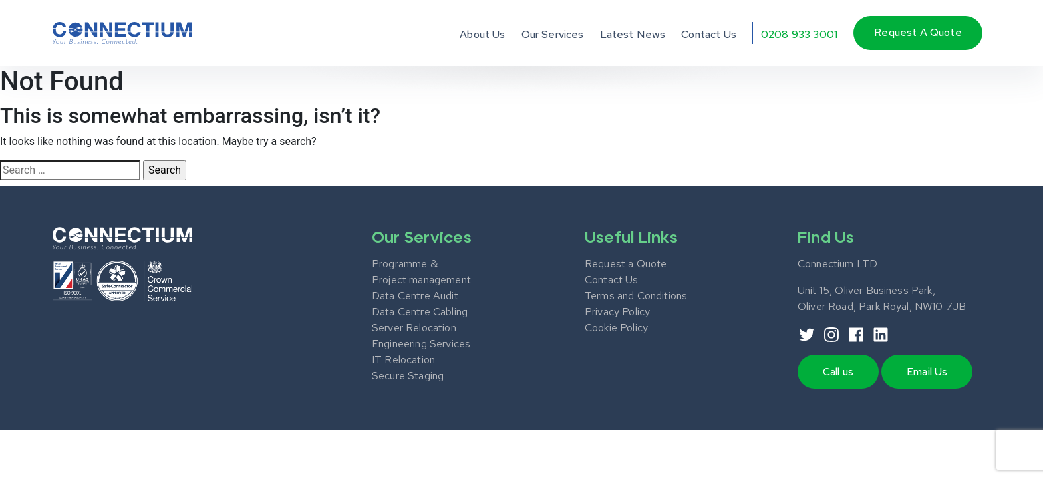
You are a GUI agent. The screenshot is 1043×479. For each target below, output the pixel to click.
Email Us (927, 372)
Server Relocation (414, 328)
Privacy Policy (617, 312)
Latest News (633, 34)
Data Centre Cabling (420, 312)
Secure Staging (408, 376)
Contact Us (708, 34)
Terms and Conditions (636, 296)
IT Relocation (403, 360)
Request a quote (917, 32)
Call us (838, 372)
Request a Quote (626, 264)
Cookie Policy (616, 328)
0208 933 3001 (799, 34)
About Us (482, 34)
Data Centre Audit (415, 296)
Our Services (553, 34)
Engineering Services (421, 344)
